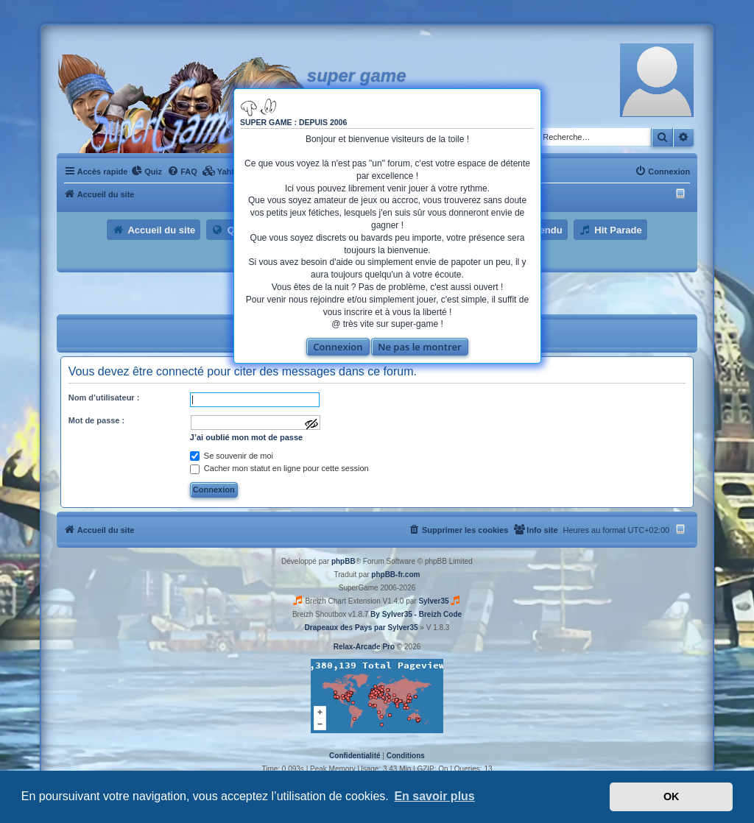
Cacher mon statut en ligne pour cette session (279, 468)
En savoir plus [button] (434, 796)
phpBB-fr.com (395, 575)
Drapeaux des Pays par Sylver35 (361, 628)
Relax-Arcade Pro (364, 647)
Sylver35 (433, 601)
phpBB (343, 561)
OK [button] (671, 796)
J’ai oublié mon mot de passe (246, 437)
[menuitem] (146, 171)
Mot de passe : (96, 420)
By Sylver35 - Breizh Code (416, 614)
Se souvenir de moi (231, 455)
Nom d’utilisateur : (104, 397)
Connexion (337, 346)
